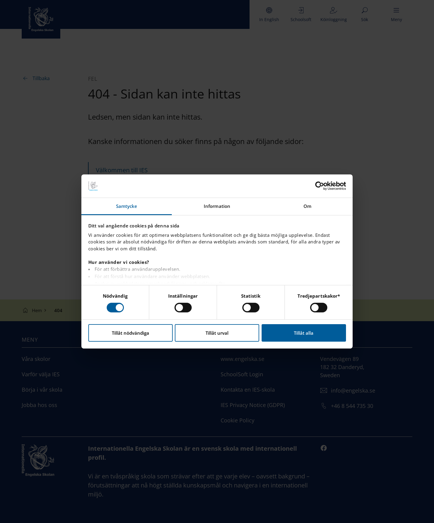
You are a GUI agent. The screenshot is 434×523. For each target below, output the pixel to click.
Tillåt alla (303, 333)
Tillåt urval (217, 333)
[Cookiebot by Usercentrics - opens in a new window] (319, 185)
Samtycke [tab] (126, 206)
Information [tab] (217, 206)
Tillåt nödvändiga (130, 333)
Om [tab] (307, 206)
